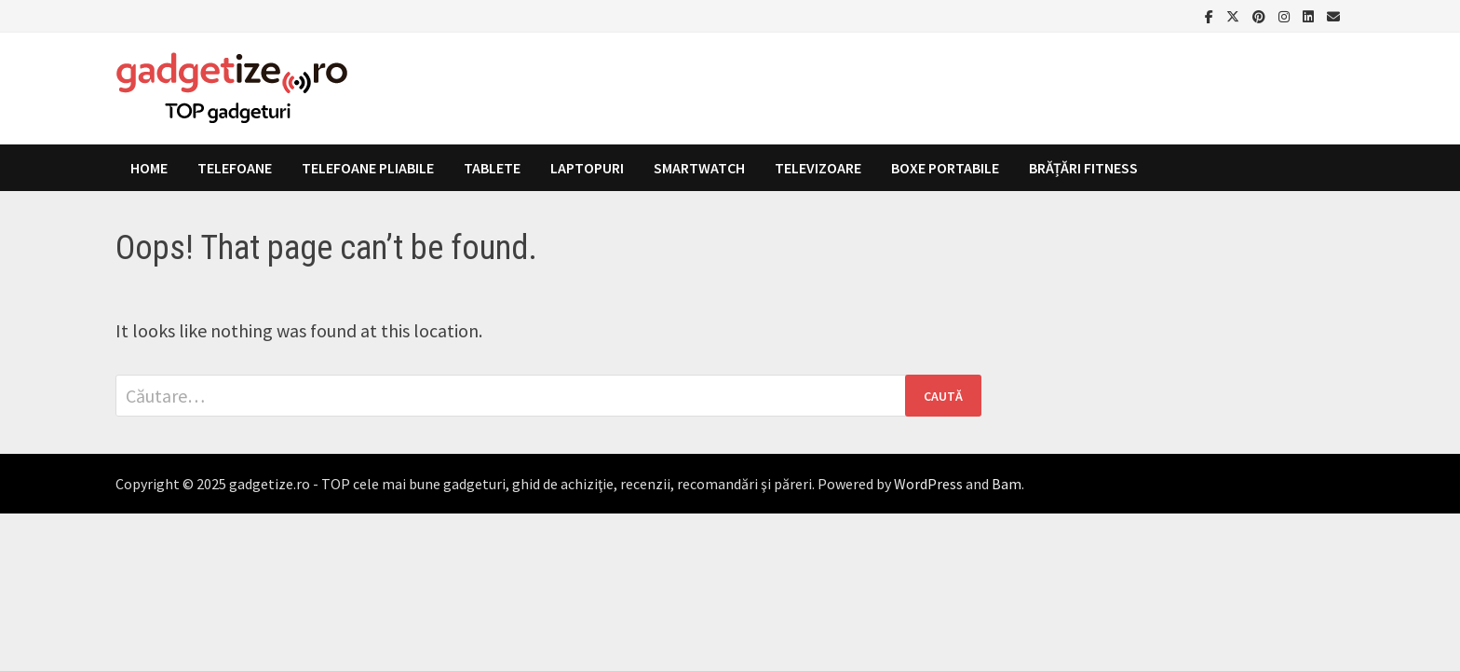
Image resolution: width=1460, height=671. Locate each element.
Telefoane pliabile (368, 167)
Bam (1006, 483)
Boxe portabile (945, 167)
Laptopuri (587, 167)
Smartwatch (699, 167)
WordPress (928, 483)
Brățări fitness (1083, 167)
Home (149, 167)
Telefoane (234, 167)
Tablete (492, 167)
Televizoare (818, 167)
